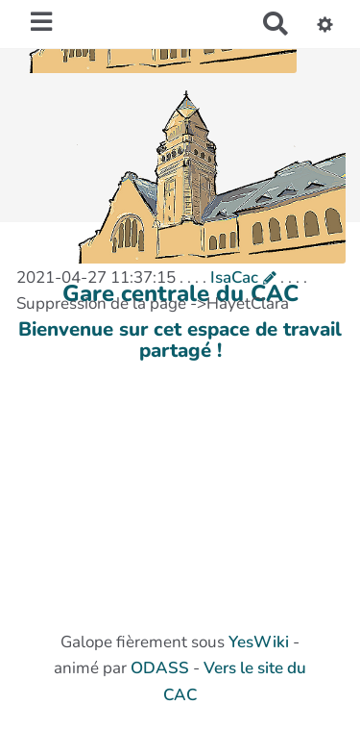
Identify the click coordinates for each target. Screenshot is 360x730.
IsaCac (234, 277)
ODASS (160, 668)
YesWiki (258, 642)
